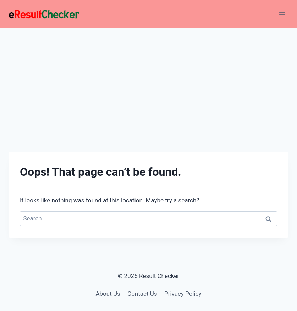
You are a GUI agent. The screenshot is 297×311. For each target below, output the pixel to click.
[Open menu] (281, 14)
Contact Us (142, 293)
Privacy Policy (183, 293)
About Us (107, 293)
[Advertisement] (148, 81)
